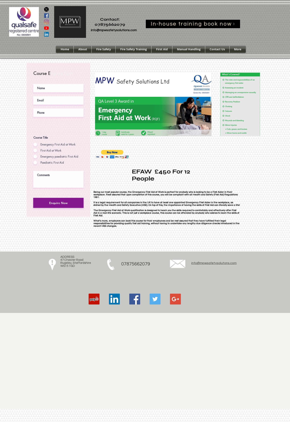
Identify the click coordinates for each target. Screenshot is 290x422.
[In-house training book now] (193, 24)
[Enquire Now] (58, 203)
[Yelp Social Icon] (94, 299)
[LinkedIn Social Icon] (46, 34)
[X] (46, 9)
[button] (112, 154)
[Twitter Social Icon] (155, 299)
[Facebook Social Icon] (46, 15)
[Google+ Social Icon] (175, 299)
